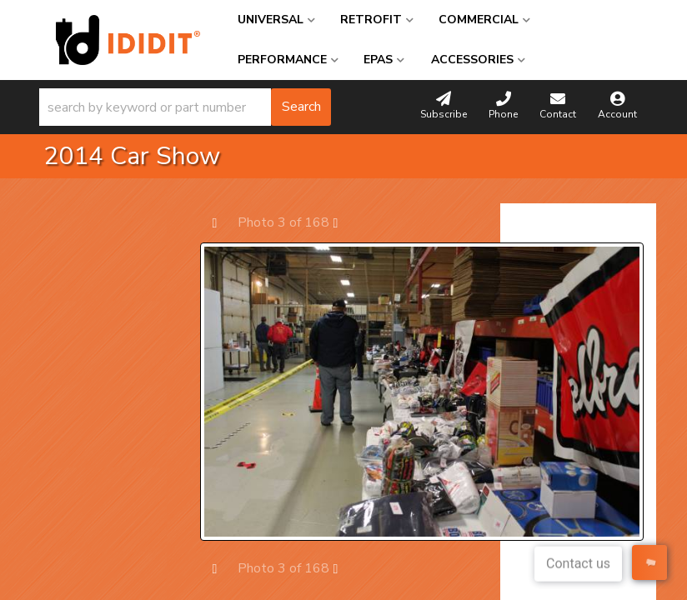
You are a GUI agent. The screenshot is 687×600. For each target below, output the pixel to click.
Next (343, 222)
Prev (223, 222)
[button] (185, 107)
